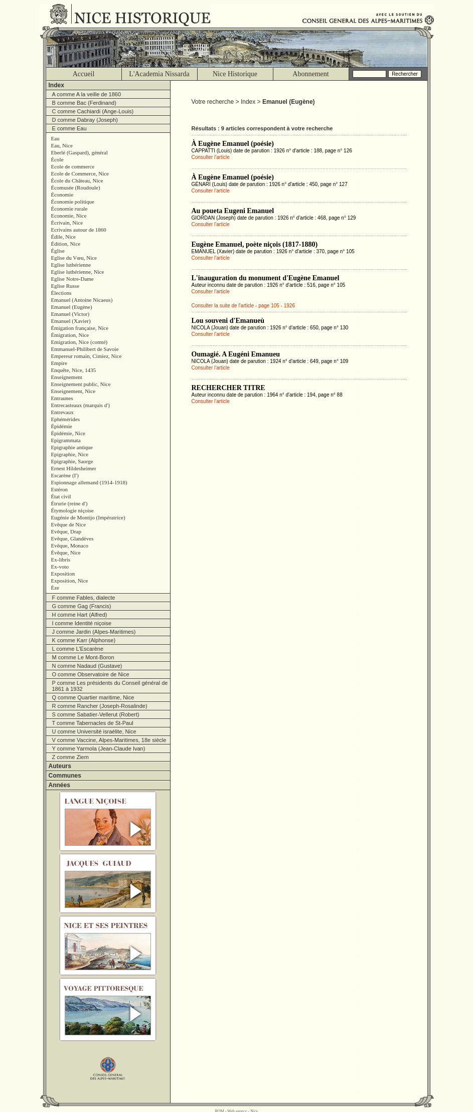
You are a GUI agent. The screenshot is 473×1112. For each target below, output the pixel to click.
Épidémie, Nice (68, 433)
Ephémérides (65, 419)
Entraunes (62, 398)
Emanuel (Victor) (70, 314)
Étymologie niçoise (72, 510)
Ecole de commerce (73, 166)
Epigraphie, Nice (70, 454)
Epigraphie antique (72, 447)
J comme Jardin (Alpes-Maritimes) (94, 632)
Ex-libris (61, 560)
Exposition (63, 574)
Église (58, 251)
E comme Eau (69, 128)
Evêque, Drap (66, 531)
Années (59, 785)
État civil (61, 496)
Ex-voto (60, 567)
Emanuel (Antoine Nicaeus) (82, 300)
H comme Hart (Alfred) (79, 615)
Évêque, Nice (66, 552)
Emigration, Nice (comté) (79, 342)
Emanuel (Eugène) (71, 307)
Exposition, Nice (69, 581)
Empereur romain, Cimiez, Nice (86, 356)
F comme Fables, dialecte (83, 598)
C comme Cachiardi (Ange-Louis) (93, 111)
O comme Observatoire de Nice (90, 674)
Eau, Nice (62, 145)
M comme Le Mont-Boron (83, 657)
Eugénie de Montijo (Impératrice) (88, 517)
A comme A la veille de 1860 (86, 94)
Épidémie (61, 426)
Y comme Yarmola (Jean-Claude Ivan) (98, 749)
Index (56, 85)
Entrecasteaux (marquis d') (80, 405)
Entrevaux (62, 412)
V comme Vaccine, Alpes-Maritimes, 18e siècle (109, 740)
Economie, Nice (69, 216)
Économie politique (72, 202)
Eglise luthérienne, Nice (77, 272)
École (57, 159)
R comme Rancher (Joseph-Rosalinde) (99, 706)
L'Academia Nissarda (159, 74)
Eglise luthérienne (71, 265)
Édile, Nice (63, 237)
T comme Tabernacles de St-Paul (92, 723)
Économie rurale (69, 209)
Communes (65, 775)
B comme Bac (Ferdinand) (84, 103)
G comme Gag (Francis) (81, 606)
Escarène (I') (65, 475)
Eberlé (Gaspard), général (79, 152)
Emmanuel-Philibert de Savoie (85, 349)
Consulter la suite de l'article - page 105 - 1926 (243, 305)
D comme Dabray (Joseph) (85, 120)
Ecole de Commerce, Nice (80, 173)
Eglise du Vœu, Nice (74, 258)
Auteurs (60, 766)
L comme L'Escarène (78, 649)
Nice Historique (235, 74)
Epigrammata (66, 440)
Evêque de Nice (68, 524)
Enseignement (66, 377)
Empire (59, 363)
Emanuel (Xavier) (71, 321)
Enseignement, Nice (73, 391)
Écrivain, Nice (67, 223)
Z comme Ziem (70, 757)
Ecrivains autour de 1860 (78, 230)
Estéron (59, 489)
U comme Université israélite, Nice (94, 731)
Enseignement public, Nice (81, 384)
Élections (61, 293)
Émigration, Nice (70, 335)
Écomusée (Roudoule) (75, 187)
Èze (55, 588)
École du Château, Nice (77, 180)
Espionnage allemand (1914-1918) (89, 482)
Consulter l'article (211, 157)
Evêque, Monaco (70, 545)
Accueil (84, 74)
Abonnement (310, 74)
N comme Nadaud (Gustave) (87, 666)
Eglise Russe (65, 286)
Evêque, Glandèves (72, 538)
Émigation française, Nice (80, 328)
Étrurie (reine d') (69, 503)
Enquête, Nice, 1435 (73, 370)
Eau (55, 138)
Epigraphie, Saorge (72, 461)
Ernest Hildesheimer (73, 468)
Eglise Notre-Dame (72, 279)
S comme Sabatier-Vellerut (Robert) (95, 714)
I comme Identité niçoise (82, 623)
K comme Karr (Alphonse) (84, 640)
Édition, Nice (66, 244)
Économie (62, 195)
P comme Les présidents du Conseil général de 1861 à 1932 (110, 686)
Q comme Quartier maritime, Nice (93, 697)
